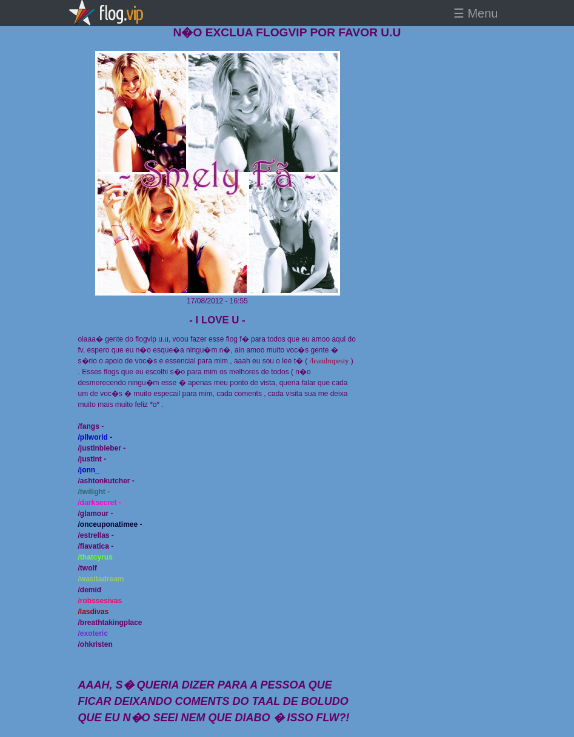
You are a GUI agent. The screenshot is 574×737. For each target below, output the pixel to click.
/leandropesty (329, 361)
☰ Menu (475, 13)
